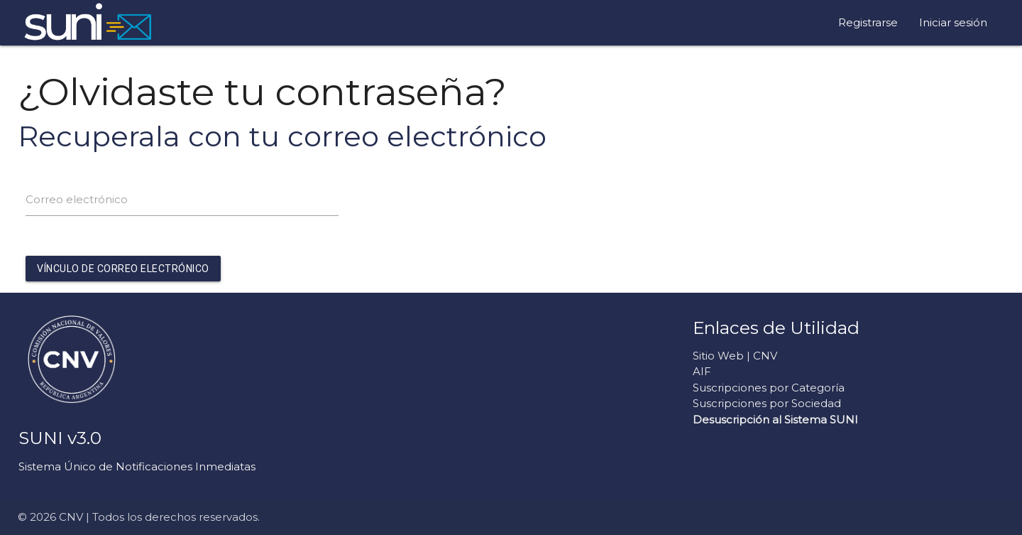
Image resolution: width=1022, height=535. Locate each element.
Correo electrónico (77, 199)
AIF (702, 371)
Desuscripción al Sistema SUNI (775, 419)
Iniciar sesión (953, 22)
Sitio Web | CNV (735, 355)
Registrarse (868, 22)
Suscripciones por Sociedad (767, 403)
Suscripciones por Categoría (769, 387)
